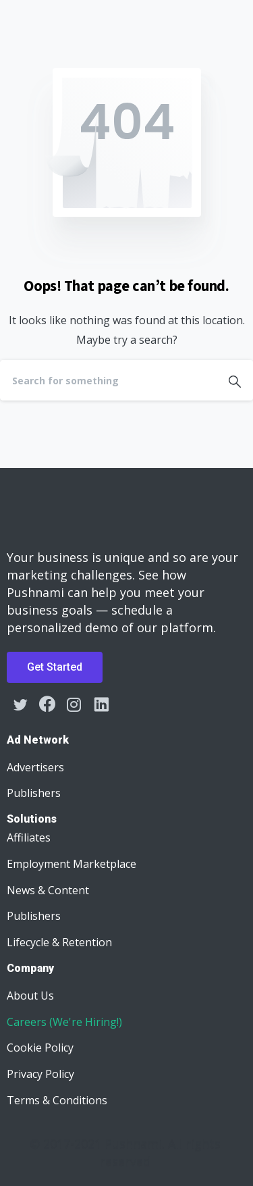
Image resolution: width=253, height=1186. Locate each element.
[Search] (108, 380)
